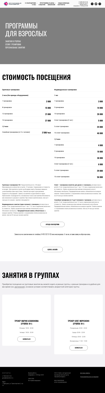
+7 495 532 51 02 (7, 376)
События (42, 5)
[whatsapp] (96, 4)
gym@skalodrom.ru (7, 378)
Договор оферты (85, 373)
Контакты (61, 5)
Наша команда (63, 3)
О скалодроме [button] (30, 3)
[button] (26, 347)
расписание (19, 287)
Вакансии (51, 5)
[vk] (92, 4)
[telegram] (99, 4)
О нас (34, 5)
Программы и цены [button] (47, 3)
